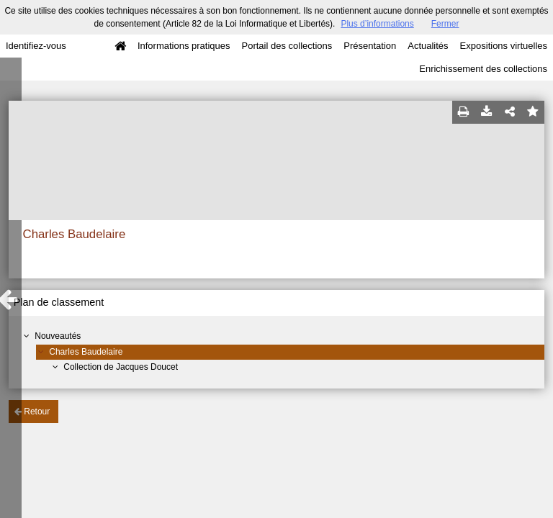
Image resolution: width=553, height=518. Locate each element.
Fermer (445, 24)
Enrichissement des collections (483, 68)
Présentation (369, 45)
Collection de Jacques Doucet (120, 367)
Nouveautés (58, 336)
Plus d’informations (377, 24)
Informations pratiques (184, 45)
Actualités (428, 45)
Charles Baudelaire (85, 352)
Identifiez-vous (36, 45)
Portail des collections (287, 45)
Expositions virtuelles (503, 45)
